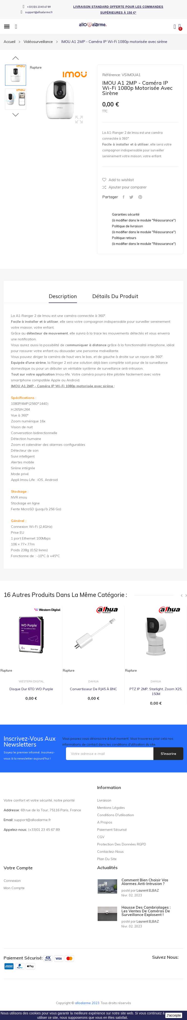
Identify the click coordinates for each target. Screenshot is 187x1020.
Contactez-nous (110, 851)
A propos (104, 822)
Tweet (131, 197)
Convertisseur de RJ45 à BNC (93, 689)
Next (15, 114)
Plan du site (107, 859)
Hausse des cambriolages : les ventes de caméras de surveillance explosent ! (146, 911)
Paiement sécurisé (112, 829)
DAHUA (93, 681)
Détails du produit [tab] (115, 296)
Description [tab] (63, 296)
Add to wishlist (118, 179)
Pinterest (140, 197)
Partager (123, 197)
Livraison (104, 800)
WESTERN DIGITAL (31, 681)
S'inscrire (168, 753)
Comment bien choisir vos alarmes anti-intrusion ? (145, 881)
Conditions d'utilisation (115, 815)
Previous (15, 58)
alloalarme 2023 (87, 1003)
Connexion (12, 880)
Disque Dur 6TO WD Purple (31, 689)
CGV (100, 837)
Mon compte (14, 888)
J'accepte (174, 1015)
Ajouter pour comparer (124, 187)
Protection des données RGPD (121, 844)
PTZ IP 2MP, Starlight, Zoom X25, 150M (156, 691)
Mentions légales (111, 807)
